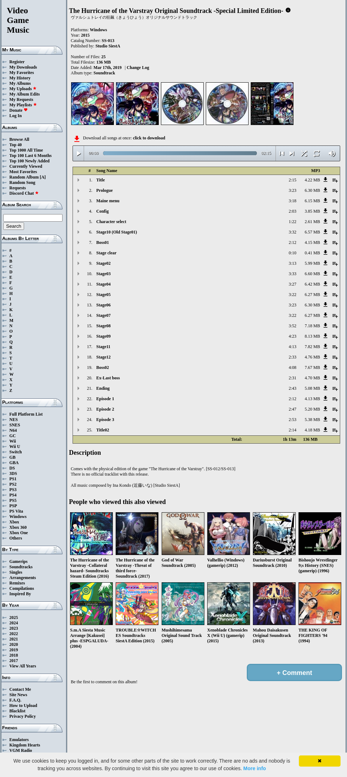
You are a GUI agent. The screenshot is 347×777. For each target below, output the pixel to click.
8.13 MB (312, 336)
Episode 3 (105, 419)
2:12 (292, 242)
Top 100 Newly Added (29, 160)
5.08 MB (312, 388)
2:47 (292, 409)
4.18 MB (312, 430)
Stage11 (103, 346)
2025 (13, 617)
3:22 (292, 294)
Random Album (24, 177)
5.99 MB (312, 263)
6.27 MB (312, 294)
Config (102, 211)
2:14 (292, 430)
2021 (13, 639)
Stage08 (103, 325)
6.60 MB (312, 273)
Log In (15, 115)
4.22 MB (312, 179)
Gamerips (18, 561)
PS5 (13, 500)
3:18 (292, 200)
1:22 (292, 221)
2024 (13, 622)
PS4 (13, 495)
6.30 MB (312, 190)
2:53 (292, 419)
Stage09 (103, 336)
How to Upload (23, 705)
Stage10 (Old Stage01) (116, 232)
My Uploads (23, 88)
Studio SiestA (108, 45)
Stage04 (103, 284)
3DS (13, 473)
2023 (13, 628)
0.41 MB (312, 252)
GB (12, 457)
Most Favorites (23, 171)
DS (12, 468)
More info (254, 768)
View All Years (22, 666)
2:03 (292, 211)
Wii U (14, 446)
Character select (111, 221)
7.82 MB (312, 346)
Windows (18, 516)
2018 (13, 655)
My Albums (20, 83)
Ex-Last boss (108, 377)
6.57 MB (312, 232)
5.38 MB (312, 419)
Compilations (21, 588)
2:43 (292, 388)
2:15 (292, 179)
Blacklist (17, 710)
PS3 (13, 489)
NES (13, 419)
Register (17, 61)
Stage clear (106, 252)
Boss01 (102, 242)
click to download (149, 137)
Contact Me (20, 689)
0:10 (292, 252)
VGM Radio (20, 750)
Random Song (22, 182)
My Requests (21, 99)
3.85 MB (312, 211)
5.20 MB (312, 409)
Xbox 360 (18, 527)
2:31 (292, 377)
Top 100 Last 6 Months (30, 155)
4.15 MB (312, 242)
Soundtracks (21, 566)
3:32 (292, 232)
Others (15, 538)
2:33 (292, 357)
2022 (13, 633)
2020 (13, 644)
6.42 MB (312, 284)
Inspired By (20, 593)
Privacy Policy (22, 716)
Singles (15, 572)
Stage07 (103, 315)
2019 (13, 649)
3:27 (292, 284)
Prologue (104, 190)
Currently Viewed (25, 166)
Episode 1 (105, 398)
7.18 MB (312, 325)
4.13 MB (312, 398)
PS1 (13, 478)
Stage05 (103, 294)
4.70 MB (312, 377)
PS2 (13, 484)
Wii (12, 441)
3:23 (292, 190)
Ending (103, 388)
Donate (18, 110)
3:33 (292, 273)
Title (100, 179)
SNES (14, 424)
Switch (15, 451)
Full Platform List (26, 414)
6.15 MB (312, 200)
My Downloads (23, 67)
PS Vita (16, 511)
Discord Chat (24, 193)
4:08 (292, 367)
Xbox (14, 521)
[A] (43, 177)
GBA (14, 462)
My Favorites (21, 72)
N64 (13, 430)
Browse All (19, 139)
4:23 (292, 336)
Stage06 (103, 304)
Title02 (102, 430)
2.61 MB (312, 221)
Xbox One (18, 532)
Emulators (19, 739)
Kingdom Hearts (24, 745)
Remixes (17, 583)
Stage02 (103, 263)
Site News (18, 694)
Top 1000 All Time (26, 150)
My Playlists (23, 104)
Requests (17, 187)
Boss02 (102, 367)
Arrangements (22, 577)
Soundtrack (104, 72)
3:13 (292, 263)
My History (20, 77)
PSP (13, 505)
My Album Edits (24, 94)
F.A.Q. (15, 700)
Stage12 (103, 357)
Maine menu (107, 200)
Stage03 (103, 273)
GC (12, 435)
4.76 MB (312, 357)
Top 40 (15, 144)
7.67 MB (312, 367)
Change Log (138, 67)
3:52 (292, 325)
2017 (13, 660)
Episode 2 (105, 409)
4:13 (292, 346)
